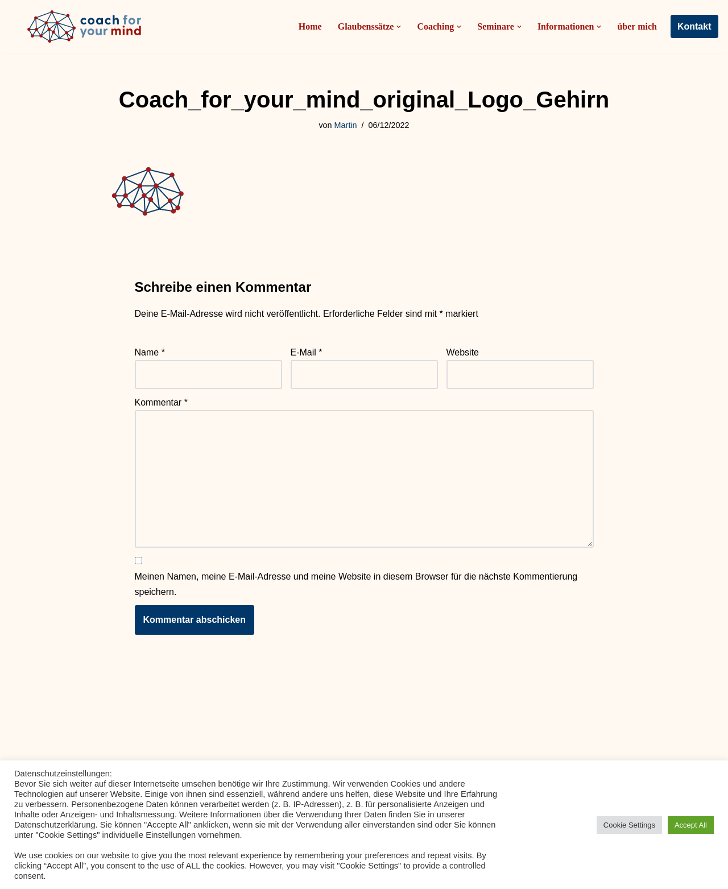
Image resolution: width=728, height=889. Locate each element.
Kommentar (161, 402)
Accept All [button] (691, 825)
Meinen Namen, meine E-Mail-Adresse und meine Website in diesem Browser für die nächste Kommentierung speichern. (356, 584)
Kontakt (694, 26)
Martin (345, 125)
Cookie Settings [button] (629, 825)
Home (310, 26)
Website (462, 352)
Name (150, 352)
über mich (636, 26)
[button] (398, 26)
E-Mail (306, 352)
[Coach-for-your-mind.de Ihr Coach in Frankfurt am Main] (87, 26)
